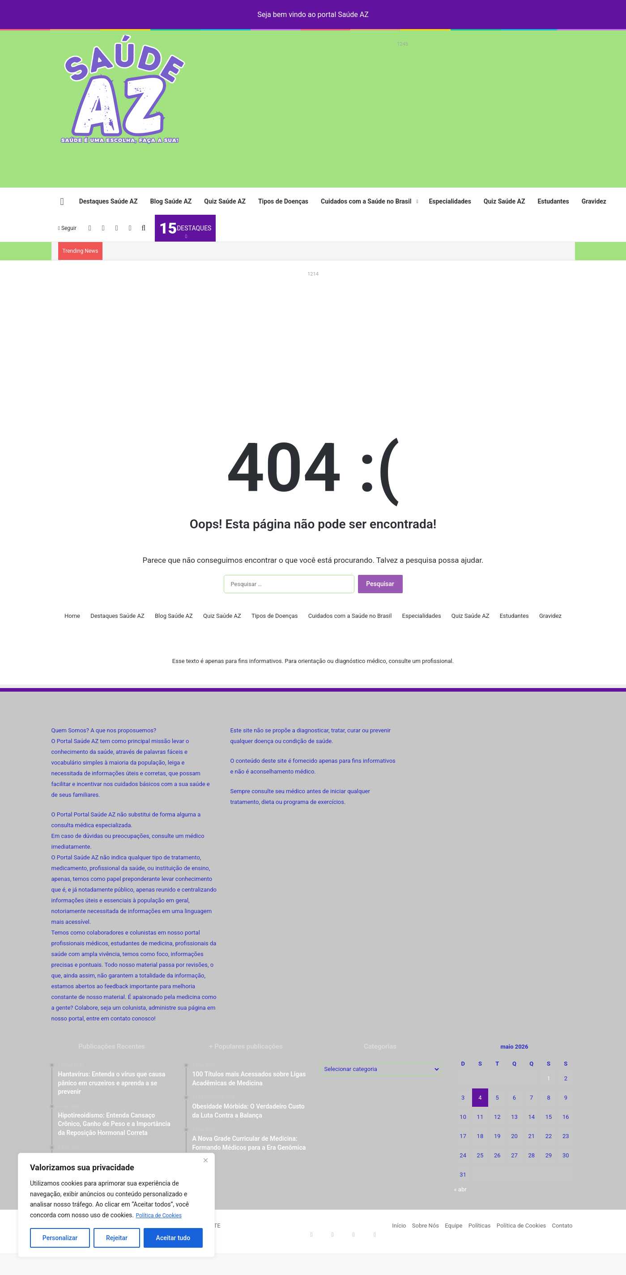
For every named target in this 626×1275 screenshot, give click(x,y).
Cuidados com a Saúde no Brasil (366, 201)
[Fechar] (205, 1160)
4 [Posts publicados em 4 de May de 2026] (479, 1097)
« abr (460, 1189)
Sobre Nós (425, 1225)
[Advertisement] (402, 112)
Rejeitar (117, 1237)
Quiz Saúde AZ (225, 201)
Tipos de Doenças (283, 201)
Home (72, 615)
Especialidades (450, 201)
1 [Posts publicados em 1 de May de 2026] (548, 1078)
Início (399, 1225)
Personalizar (60, 1237)
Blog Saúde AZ (171, 201)
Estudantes (553, 201)
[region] (116, 1205)
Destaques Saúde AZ (108, 201)
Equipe (453, 1225)
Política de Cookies (162, 1215)
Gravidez (594, 201)
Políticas (479, 1225)
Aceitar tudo (173, 1237)
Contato (562, 1225)
